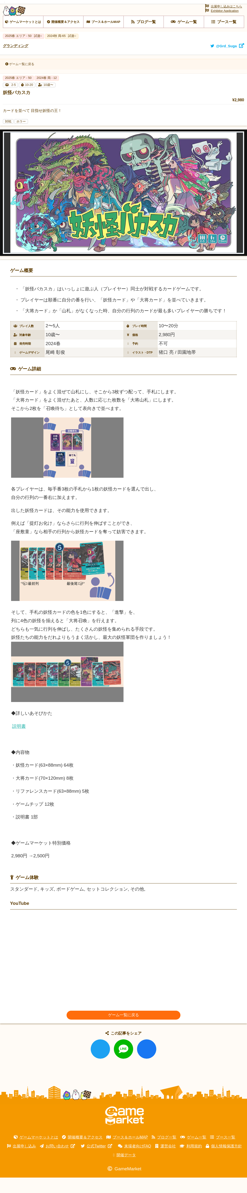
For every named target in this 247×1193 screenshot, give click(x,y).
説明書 (19, 741)
